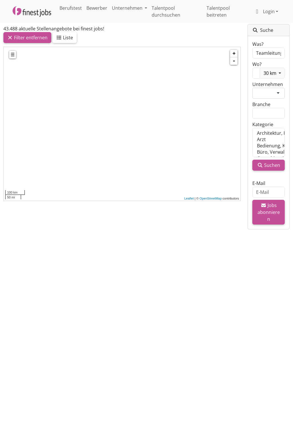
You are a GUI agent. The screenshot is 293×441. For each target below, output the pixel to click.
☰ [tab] (13, 54)
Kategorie (262, 124)
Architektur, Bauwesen (268, 133)
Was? (258, 44)
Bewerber (96, 8)
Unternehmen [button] (128, 8)
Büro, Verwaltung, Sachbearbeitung (268, 152)
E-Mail (258, 183)
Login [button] (264, 11)
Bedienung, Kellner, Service (268, 146)
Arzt (268, 139)
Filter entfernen (27, 37)
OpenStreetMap (210, 198)
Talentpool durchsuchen (166, 11)
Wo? (257, 64)
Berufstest (71, 8)
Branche (261, 104)
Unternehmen (267, 84)
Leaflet (189, 198)
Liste (64, 37)
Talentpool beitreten (218, 11)
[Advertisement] (122, 286)
